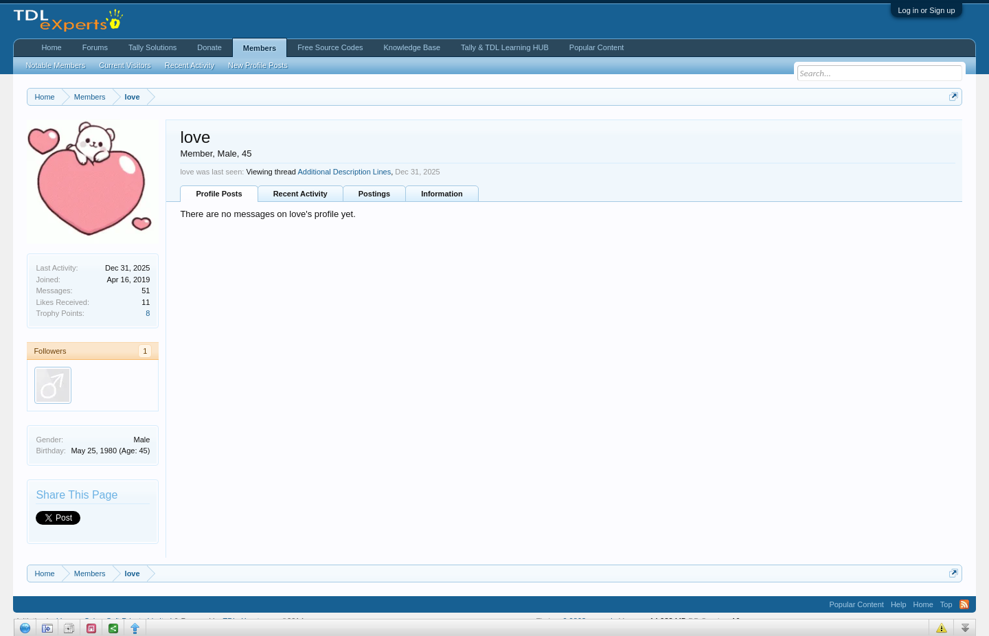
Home (51, 47)
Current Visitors (125, 65)
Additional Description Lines (344, 172)
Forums (95, 47)
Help (899, 604)
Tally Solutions (152, 47)
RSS (964, 604)
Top (946, 604)
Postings (374, 194)
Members (259, 48)
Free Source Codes (330, 47)
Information (442, 194)
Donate (209, 47)
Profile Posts (219, 194)
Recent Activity (300, 194)
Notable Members (55, 65)
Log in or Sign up (926, 10)
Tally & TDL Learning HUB (505, 47)
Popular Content (596, 47)
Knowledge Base (412, 47)
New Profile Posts (258, 65)
